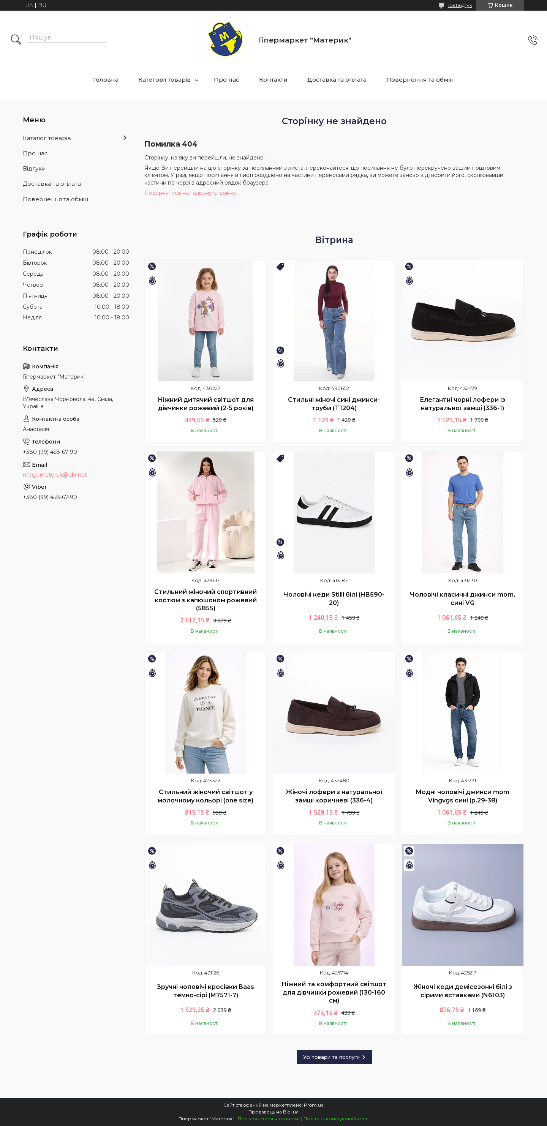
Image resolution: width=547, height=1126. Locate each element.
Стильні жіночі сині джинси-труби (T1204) (334, 404)
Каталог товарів (47, 138)
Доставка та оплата (337, 79)
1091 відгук (460, 5)
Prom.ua (314, 1105)
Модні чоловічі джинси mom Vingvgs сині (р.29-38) (462, 796)
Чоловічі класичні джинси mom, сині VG (462, 598)
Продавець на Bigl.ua (273, 1112)
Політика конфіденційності (336, 1118)
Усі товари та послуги (331, 1057)
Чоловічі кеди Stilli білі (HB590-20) (333, 598)
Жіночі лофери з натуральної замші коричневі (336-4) (334, 796)
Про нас (226, 79)
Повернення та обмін (420, 79)
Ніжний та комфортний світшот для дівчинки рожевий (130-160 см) (333, 992)
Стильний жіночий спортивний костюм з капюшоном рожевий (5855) (205, 600)
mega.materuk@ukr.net (55, 474)
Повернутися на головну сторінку (190, 193)
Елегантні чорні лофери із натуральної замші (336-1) (462, 404)
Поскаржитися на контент (269, 1118)
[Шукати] (16, 40)
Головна (106, 79)
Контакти (273, 79)
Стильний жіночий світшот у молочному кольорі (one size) (205, 796)
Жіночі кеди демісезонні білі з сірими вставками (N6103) (462, 991)
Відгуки (34, 168)
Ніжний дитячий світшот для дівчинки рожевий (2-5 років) (206, 404)
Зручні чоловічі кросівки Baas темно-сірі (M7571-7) (205, 991)
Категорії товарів (164, 79)
